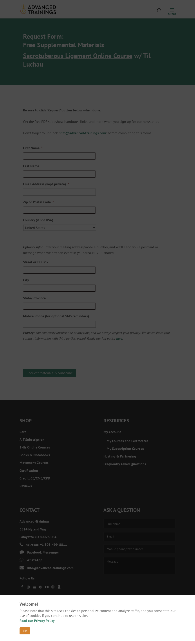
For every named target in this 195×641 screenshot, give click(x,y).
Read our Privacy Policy (37, 620)
